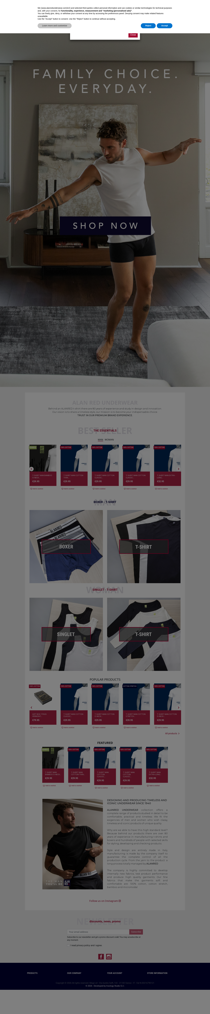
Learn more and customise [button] (54, 1006)
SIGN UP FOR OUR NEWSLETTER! (113, 24)
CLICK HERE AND (89, 24)
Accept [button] (164, 1006)
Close (133, 34)
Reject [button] (148, 1006)
